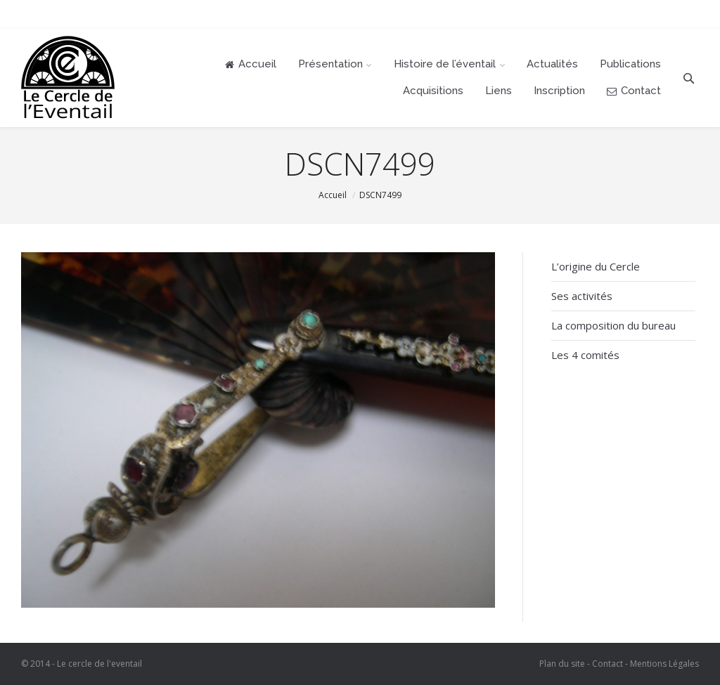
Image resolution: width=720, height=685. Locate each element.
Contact (607, 664)
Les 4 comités (585, 355)
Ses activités (581, 296)
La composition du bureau (613, 325)
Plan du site (562, 664)
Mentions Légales (664, 664)
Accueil (333, 195)
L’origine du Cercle (595, 266)
